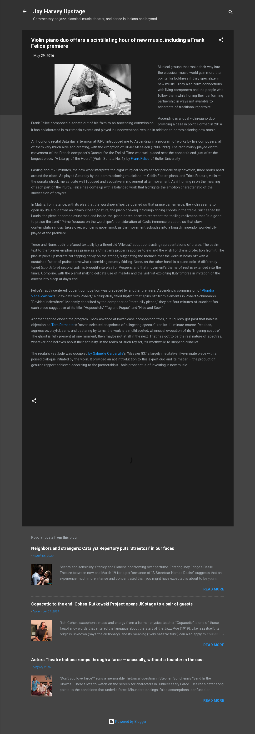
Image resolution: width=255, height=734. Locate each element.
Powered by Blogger (127, 721)
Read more (213, 589)
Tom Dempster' (63, 325)
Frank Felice (140, 158)
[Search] (231, 13)
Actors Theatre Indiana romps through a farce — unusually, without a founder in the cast (117, 659)
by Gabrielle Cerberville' (106, 353)
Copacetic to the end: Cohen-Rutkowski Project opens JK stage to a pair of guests (112, 603)
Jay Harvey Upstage (59, 11)
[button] (221, 40)
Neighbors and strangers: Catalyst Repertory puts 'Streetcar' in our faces (102, 548)
